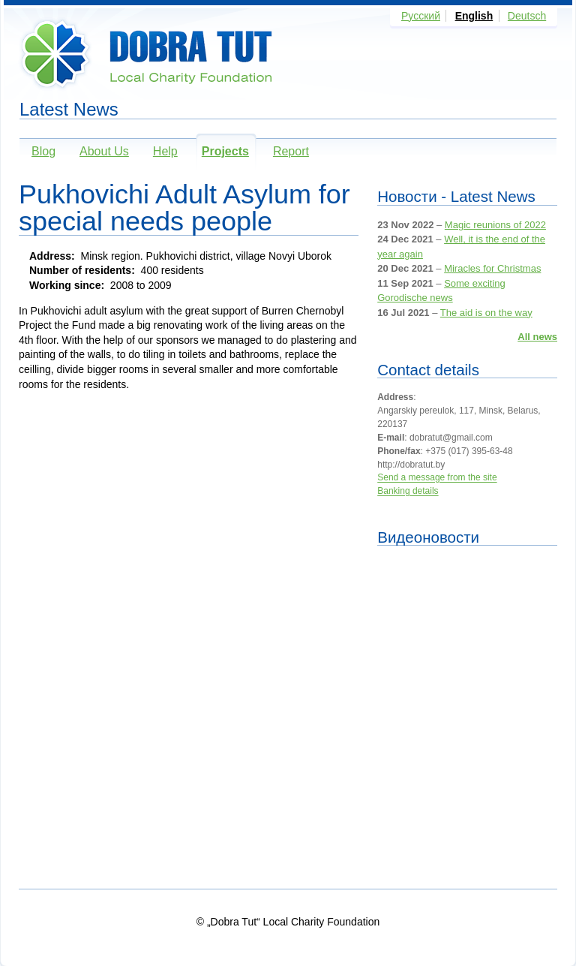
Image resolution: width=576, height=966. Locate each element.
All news (537, 336)
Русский (420, 16)
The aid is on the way (486, 312)
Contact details (428, 369)
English (474, 16)
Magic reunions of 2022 (495, 224)
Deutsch (527, 16)
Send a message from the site (436, 478)
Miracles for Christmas (492, 268)
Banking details (407, 491)
